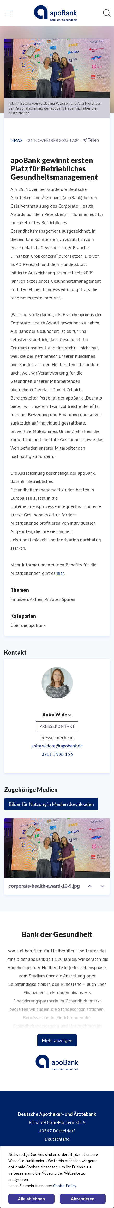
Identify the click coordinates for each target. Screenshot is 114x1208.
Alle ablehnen (31, 1199)
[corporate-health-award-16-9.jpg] (57, 848)
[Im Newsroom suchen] (107, 13)
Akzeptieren (82, 1199)
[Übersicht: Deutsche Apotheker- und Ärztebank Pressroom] (55, 13)
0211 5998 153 (57, 754)
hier (60, 573)
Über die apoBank (27, 625)
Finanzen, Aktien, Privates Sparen (42, 599)
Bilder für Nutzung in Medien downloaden (51, 804)
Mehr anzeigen (57, 1040)
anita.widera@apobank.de (57, 746)
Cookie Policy (64, 1185)
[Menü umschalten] (9, 13)
